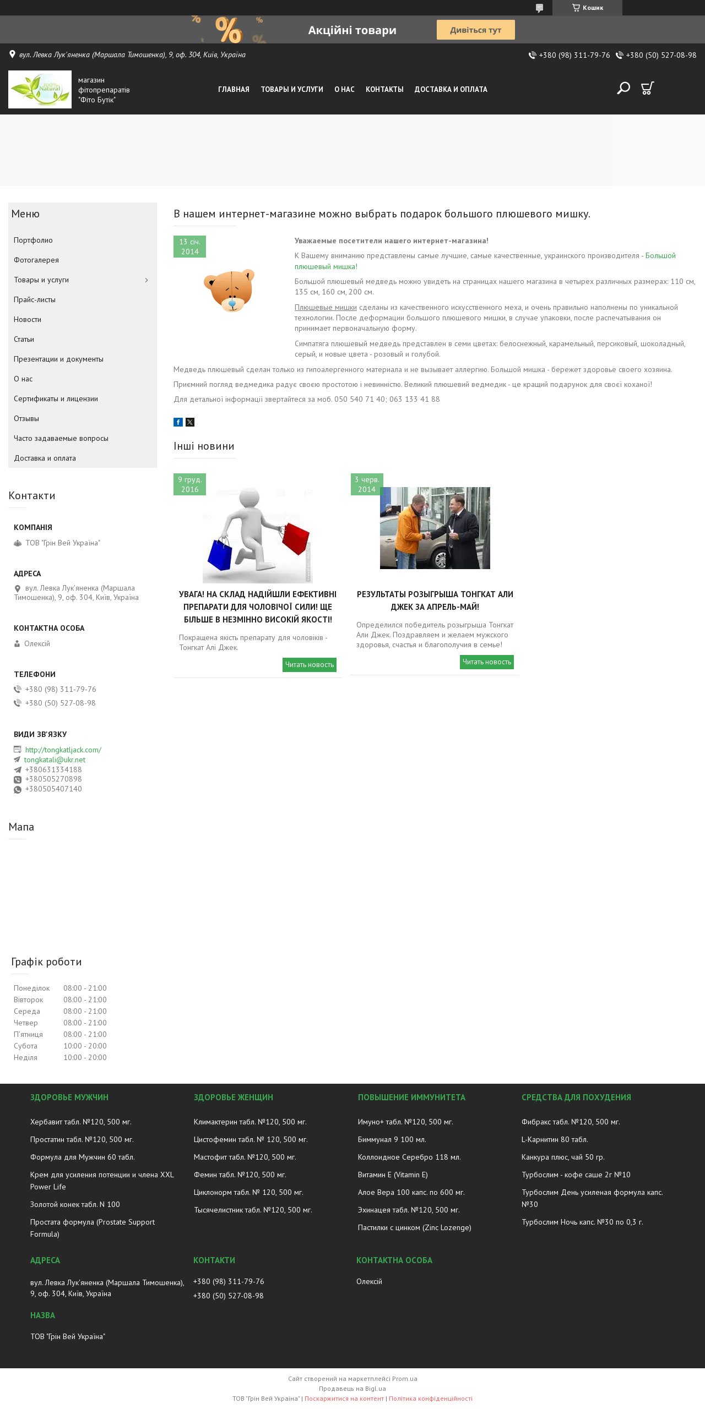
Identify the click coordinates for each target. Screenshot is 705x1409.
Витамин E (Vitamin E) (393, 1174)
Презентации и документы (59, 359)
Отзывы (26, 418)
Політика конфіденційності (431, 1398)
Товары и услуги (292, 89)
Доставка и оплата (451, 89)
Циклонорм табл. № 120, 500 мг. (248, 1192)
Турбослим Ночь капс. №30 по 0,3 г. (582, 1222)
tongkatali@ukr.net (54, 759)
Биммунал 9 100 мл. (392, 1139)
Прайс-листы (35, 299)
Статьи (24, 339)
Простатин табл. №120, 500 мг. (82, 1139)
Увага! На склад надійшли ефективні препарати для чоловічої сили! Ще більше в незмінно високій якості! (258, 607)
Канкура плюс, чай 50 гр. (563, 1157)
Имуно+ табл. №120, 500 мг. (405, 1122)
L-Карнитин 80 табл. (555, 1139)
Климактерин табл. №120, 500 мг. (250, 1122)
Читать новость (309, 664)
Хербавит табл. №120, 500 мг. (81, 1122)
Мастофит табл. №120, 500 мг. (245, 1157)
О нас (344, 89)
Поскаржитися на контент (344, 1398)
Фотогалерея (36, 260)
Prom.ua (404, 1378)
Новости (27, 319)
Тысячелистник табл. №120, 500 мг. (253, 1210)
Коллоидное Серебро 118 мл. (409, 1157)
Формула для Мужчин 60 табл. (82, 1157)
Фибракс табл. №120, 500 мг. (571, 1122)
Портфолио (33, 240)
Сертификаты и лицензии (56, 398)
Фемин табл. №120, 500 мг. (240, 1174)
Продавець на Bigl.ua (352, 1388)
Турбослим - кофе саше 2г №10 (576, 1174)
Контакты (385, 89)
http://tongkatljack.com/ (63, 749)
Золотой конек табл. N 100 (75, 1204)
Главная (234, 89)
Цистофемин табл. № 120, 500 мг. (251, 1139)
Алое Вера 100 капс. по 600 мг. (411, 1192)
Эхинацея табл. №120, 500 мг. (409, 1210)
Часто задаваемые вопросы (61, 438)
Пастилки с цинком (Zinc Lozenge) (414, 1227)
